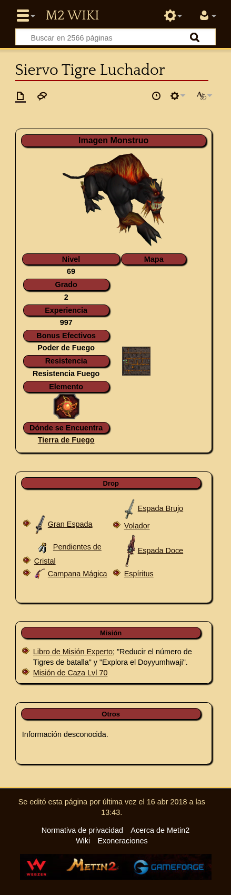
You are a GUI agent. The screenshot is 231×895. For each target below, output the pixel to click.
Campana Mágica (77, 573)
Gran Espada (70, 524)
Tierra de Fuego (66, 440)
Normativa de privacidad (82, 830)
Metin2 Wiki (72, 16)
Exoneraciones (122, 841)
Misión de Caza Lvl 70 (70, 672)
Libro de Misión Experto (73, 651)
